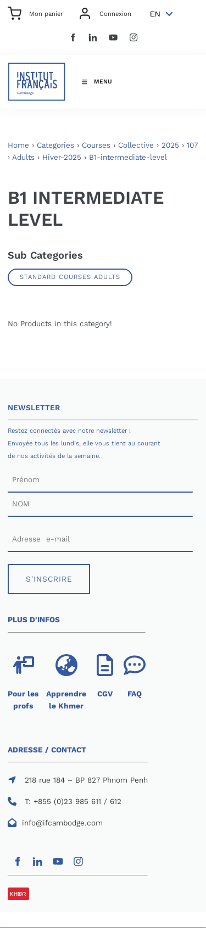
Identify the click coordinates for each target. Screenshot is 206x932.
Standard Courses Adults (70, 277)
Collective (136, 145)
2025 (170, 145)
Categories (55, 145)
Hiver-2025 (61, 157)
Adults (23, 157)
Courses (96, 145)
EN (155, 14)
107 (192, 145)
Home (18, 145)
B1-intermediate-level (128, 157)
